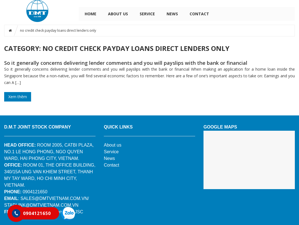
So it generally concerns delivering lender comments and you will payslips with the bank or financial (125, 63)
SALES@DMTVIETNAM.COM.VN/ (55, 198)
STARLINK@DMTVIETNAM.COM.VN (41, 205)
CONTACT (199, 13)
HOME (90, 13)
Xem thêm (17, 96)
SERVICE (147, 13)
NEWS (172, 13)
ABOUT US (118, 13)
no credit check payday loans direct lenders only (58, 30)
